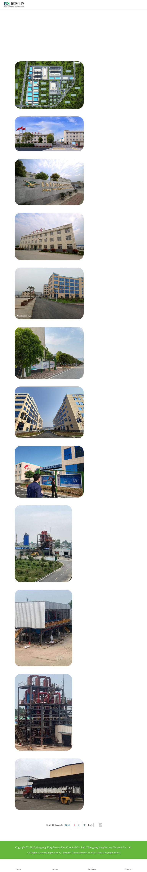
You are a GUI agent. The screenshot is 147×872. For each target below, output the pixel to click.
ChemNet (66, 852)
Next (67, 825)
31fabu (98, 852)
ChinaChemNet (79, 852)
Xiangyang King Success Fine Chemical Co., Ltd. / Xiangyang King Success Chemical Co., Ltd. (83, 847)
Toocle (91, 852)
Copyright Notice (111, 852)
